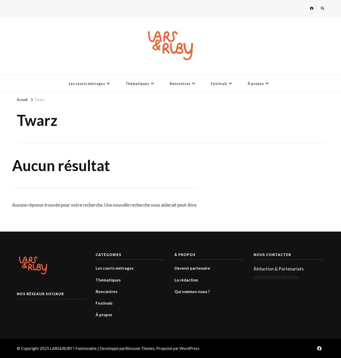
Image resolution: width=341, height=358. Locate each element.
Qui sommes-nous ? (192, 291)
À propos (256, 84)
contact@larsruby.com (276, 276)
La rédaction (186, 280)
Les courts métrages (87, 84)
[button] (170, 46)
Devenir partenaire (192, 268)
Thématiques (137, 84)
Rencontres (180, 84)
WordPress (189, 348)
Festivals (219, 84)
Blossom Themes (140, 348)
